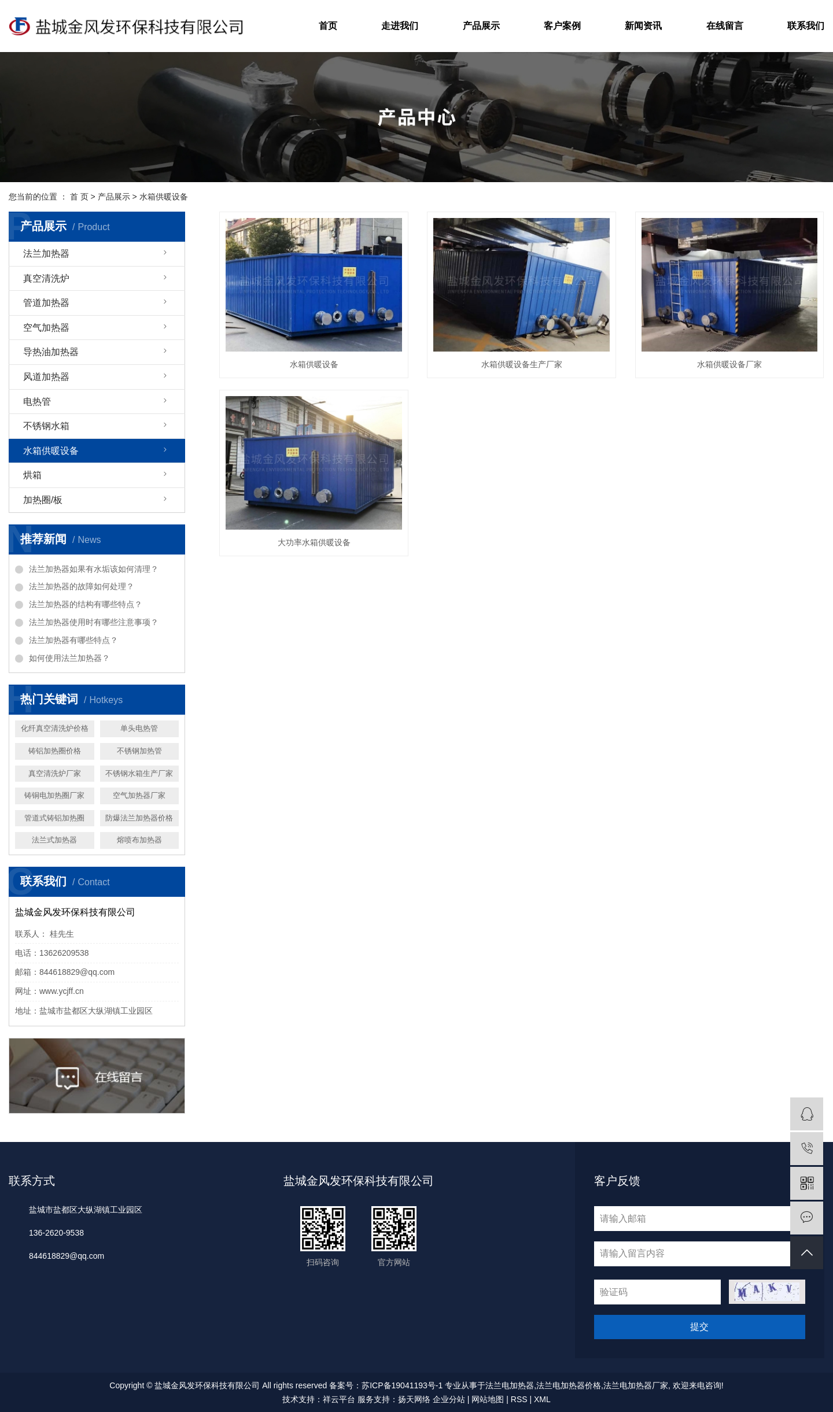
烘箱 (32, 475)
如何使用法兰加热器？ (69, 658)
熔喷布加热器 (139, 840)
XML (542, 1399)
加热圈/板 (42, 500)
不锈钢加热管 (139, 750)
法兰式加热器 (54, 840)
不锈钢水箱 (46, 426)
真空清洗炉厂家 (54, 773)
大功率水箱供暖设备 (314, 542)
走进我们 (399, 26)
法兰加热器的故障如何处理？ (81, 586)
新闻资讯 (643, 26)
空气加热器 (46, 327)
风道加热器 (46, 377)
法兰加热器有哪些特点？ (73, 640)
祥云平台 (339, 1399)
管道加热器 (46, 303)
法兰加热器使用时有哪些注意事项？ (94, 622)
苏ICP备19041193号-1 (402, 1385)
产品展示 (481, 26)
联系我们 (805, 26)
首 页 (79, 196)
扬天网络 (414, 1399)
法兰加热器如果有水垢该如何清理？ (94, 569)
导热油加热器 (51, 352)
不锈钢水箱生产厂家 (139, 773)
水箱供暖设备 (163, 196)
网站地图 (487, 1399)
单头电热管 (139, 728)
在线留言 (724, 26)
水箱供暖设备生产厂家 (521, 364)
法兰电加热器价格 (568, 1385)
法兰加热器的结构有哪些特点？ (85, 604)
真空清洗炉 (46, 278)
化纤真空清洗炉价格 (55, 728)
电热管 (37, 401)
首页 (328, 26)
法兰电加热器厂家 (635, 1385)
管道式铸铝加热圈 (54, 818)
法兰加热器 (46, 253)
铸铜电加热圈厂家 (54, 795)
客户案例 (562, 26)
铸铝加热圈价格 (54, 750)
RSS (519, 1399)
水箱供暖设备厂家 (729, 364)
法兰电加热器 (509, 1385)
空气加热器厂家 (139, 795)
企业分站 (449, 1399)
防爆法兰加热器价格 (139, 818)
